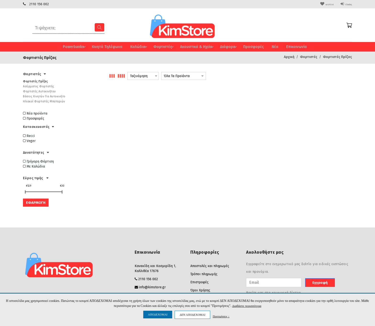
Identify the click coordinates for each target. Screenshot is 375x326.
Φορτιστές (163, 46)
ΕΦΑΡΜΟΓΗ (35, 202)
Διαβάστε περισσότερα (246, 306)
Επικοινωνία (293, 46)
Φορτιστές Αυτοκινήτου (39, 91)
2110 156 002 (39, 4)
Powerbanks (76, 46)
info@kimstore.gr (152, 287)
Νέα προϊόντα (35, 113)
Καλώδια (139, 46)
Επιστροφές (199, 282)
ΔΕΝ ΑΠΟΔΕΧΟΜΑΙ (192, 314)
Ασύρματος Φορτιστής (38, 86)
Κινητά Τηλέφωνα (107, 46)
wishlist (319, 4)
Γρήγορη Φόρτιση (38, 161)
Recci (29, 135)
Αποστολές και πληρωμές (209, 265)
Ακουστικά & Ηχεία (195, 46)
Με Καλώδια (34, 166)
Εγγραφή (320, 282)
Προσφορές (250, 46)
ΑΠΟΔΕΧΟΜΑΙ (157, 314)
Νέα (271, 46)
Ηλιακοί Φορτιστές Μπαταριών (44, 101)
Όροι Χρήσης (200, 290)
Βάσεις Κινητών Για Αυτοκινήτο (44, 96)
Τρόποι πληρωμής (203, 274)
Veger (29, 140)
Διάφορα (227, 46)
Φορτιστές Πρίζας (337, 56)
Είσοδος (343, 4)
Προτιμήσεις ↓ (221, 316)
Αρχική (289, 56)
